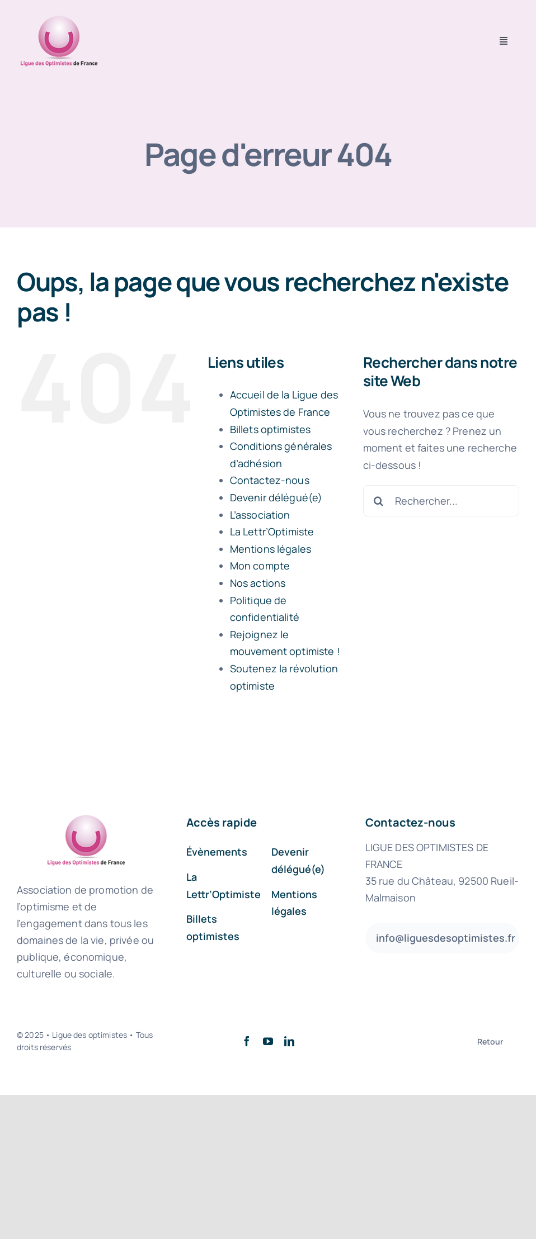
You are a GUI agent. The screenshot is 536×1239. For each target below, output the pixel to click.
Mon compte (260, 565)
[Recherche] (378, 500)
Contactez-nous (269, 480)
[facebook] (247, 1041)
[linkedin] (289, 1041)
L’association (260, 514)
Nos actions (258, 583)
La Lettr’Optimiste (272, 531)
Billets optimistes (270, 429)
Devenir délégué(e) (276, 497)
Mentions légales (270, 549)
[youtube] (268, 1041)
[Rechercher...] (441, 500)
